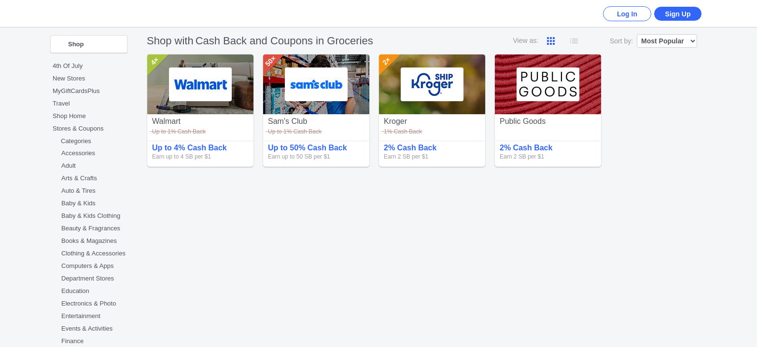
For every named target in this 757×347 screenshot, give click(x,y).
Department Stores (87, 278)
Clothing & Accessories (93, 253)
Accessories (78, 153)
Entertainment (80, 316)
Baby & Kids (78, 203)
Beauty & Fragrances (90, 228)
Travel (61, 103)
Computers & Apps (87, 265)
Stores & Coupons (78, 128)
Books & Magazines (89, 240)
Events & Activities (86, 328)
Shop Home (69, 116)
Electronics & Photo (88, 303)
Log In (627, 14)
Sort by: (621, 41)
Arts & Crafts (79, 178)
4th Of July (68, 65)
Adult (68, 165)
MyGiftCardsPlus (76, 90)
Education (75, 290)
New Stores (69, 78)
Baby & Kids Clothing (90, 215)
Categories (76, 141)
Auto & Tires (78, 190)
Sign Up (678, 14)
